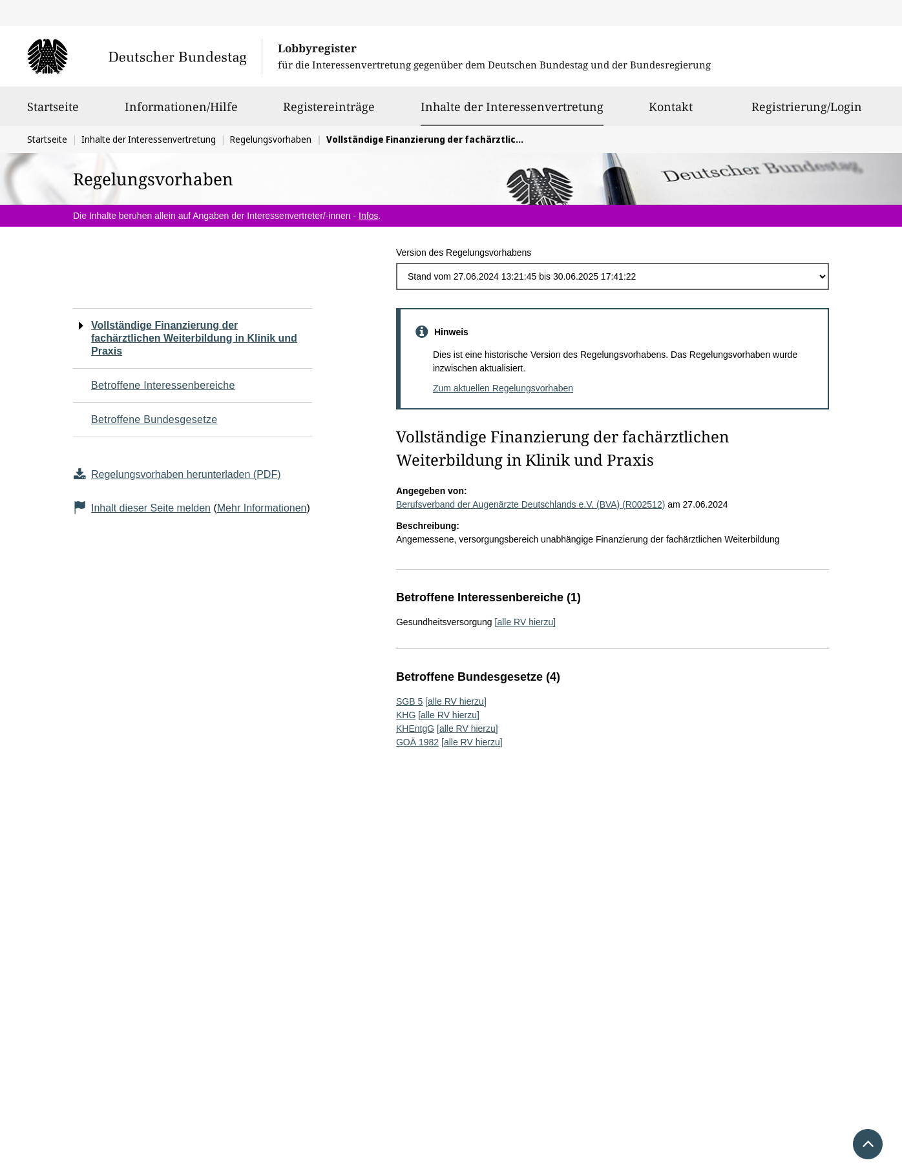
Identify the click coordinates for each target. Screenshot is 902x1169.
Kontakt (671, 112)
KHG (405, 715)
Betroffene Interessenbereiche (163, 385)
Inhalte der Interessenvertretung (512, 106)
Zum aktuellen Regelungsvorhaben (503, 388)
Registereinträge (329, 112)
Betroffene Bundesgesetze (154, 419)
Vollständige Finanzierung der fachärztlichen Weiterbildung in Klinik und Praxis (194, 338)
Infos (368, 216)
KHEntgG (415, 728)
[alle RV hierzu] (525, 622)
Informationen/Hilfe (181, 112)
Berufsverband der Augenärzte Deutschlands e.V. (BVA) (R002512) (530, 504)
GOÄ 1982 (417, 742)
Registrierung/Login (807, 112)
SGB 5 (409, 701)
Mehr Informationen (262, 507)
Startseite (53, 112)
